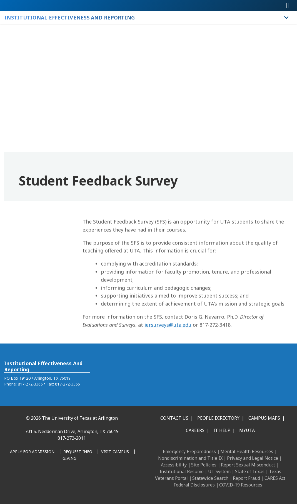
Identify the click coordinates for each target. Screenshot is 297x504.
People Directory (218, 418)
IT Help (221, 430)
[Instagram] (51, 480)
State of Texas (249, 471)
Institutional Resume (181, 471)
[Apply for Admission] (32, 452)
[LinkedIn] (39, 480)
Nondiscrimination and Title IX (190, 458)
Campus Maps (264, 418)
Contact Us (174, 418)
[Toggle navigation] (288, 5)
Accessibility (174, 465)
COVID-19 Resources (240, 485)
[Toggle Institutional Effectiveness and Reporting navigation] (286, 17)
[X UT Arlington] (64, 480)
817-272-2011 (72, 438)
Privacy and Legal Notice (252, 458)
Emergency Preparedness (189, 451)
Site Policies (203, 465)
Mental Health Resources (246, 451)
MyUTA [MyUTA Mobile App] (247, 430)
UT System (219, 471)
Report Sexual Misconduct (248, 465)
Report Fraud (246, 478)
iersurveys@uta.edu (167, 342)
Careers (195, 430)
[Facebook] (27, 480)
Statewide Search (210, 478)
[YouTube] (76, 480)
